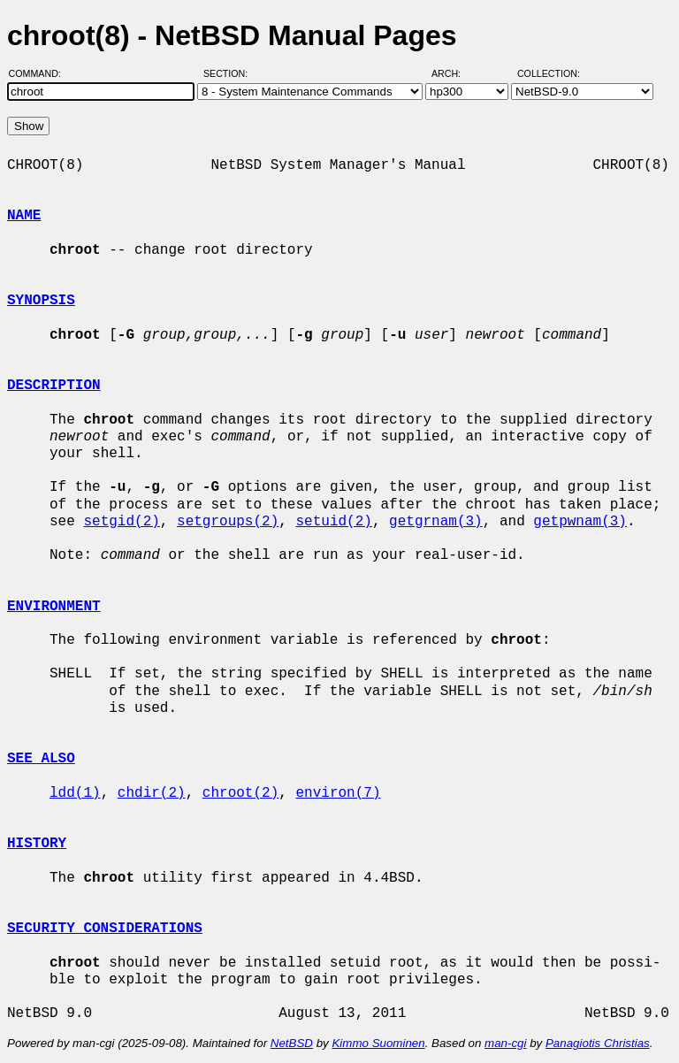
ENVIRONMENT (54, 606)
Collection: (548, 73)
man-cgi (505, 1043)
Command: (40, 73)
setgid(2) (121, 522)
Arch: (454, 73)
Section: (229, 73)
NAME (24, 216)
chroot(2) (240, 793)
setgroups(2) (227, 522)
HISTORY (36, 843)
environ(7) (337, 793)
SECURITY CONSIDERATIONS (104, 928)
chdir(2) (152, 793)
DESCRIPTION (54, 385)
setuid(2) (333, 522)
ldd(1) (75, 793)
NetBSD (292, 1043)
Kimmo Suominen (378, 1043)
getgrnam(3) (436, 522)
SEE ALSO (41, 759)
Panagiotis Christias (597, 1043)
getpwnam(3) (580, 522)
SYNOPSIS (41, 300)
